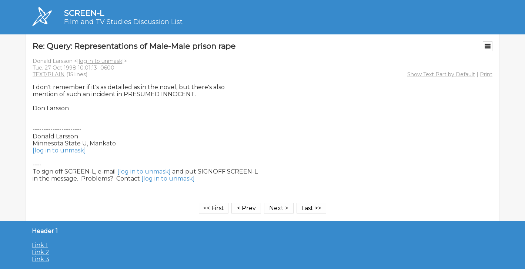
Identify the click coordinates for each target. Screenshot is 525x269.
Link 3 (40, 259)
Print (486, 74)
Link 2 (40, 252)
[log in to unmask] (100, 61)
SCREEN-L (84, 13)
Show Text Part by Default (441, 74)
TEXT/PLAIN (49, 74)
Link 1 (40, 245)
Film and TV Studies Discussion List (123, 22)
